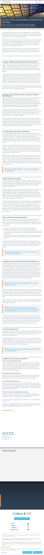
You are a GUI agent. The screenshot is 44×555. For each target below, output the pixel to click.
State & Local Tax (6, 26)
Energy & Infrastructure (18, 26)
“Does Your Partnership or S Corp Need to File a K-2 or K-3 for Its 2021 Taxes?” (22, 252)
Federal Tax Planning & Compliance (25, 24)
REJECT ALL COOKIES (38, 553)
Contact (13, 525)
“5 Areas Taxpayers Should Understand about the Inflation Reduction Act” (20, 308)
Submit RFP (14, 527)
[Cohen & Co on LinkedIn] (34, 523)
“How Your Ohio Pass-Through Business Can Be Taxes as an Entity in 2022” (22, 350)
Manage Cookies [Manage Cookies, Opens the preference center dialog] (4, 553)
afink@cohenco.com (16, 399)
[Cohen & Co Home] (6, 2)
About (12, 523)
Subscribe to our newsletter (22, 518)
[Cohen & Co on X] (34, 526)
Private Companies (31, 26)
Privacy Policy (14, 529)
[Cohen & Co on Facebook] (34, 529)
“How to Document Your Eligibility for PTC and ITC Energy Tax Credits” (21, 284)
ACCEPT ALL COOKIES (27, 553)
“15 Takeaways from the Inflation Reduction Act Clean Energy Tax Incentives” (22, 310)
